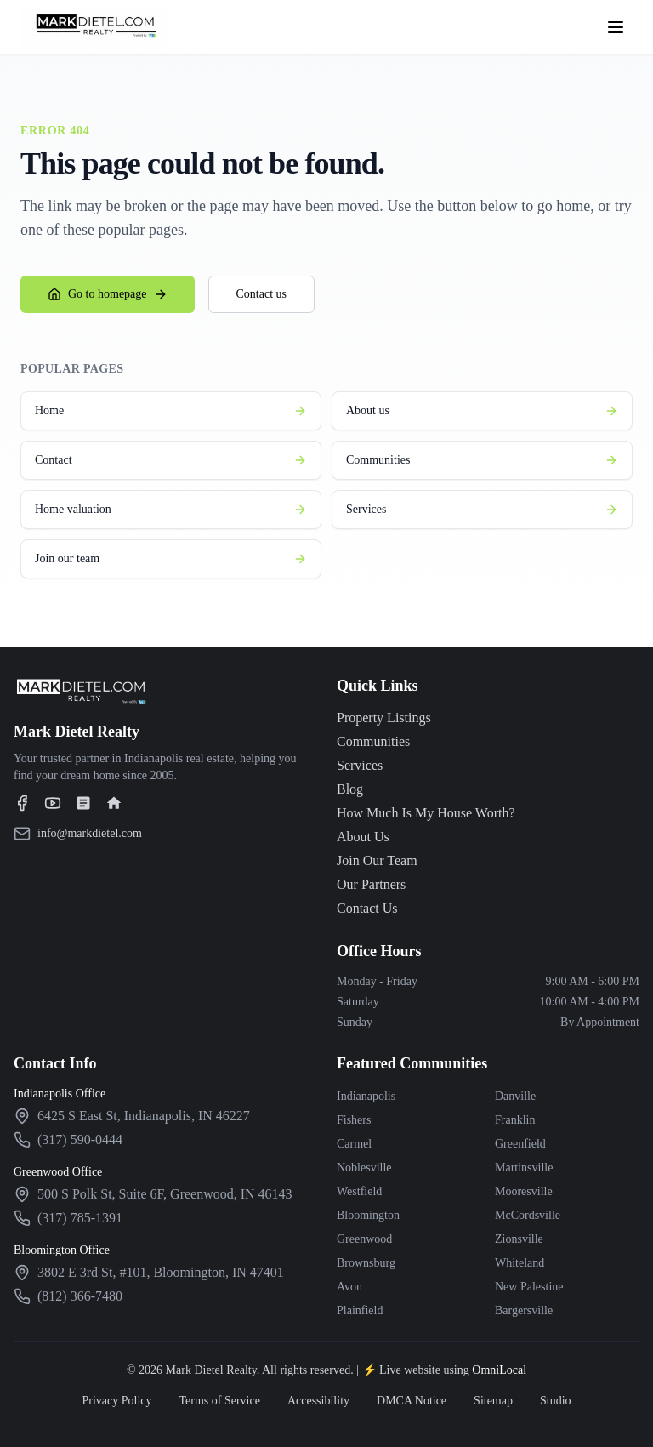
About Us (363, 836)
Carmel (354, 1143)
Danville (515, 1096)
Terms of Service (219, 1400)
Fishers (354, 1120)
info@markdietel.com (89, 833)
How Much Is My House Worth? (426, 813)
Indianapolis (366, 1096)
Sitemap (493, 1400)
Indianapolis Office (59, 1093)
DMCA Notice (411, 1400)
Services (482, 509)
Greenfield (520, 1143)
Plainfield (360, 1310)
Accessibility (318, 1400)
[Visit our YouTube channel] (52, 803)
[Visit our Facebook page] (22, 803)
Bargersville (524, 1310)
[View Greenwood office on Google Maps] (164, 1194)
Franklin (515, 1120)
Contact (171, 460)
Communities (482, 460)
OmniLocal (499, 1370)
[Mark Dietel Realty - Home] (94, 27)
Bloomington (368, 1215)
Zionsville (519, 1239)
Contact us (261, 294)
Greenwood (364, 1239)
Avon (349, 1286)
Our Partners (371, 884)
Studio (555, 1400)
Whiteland (519, 1262)
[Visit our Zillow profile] (83, 803)
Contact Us (367, 908)
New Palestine (529, 1286)
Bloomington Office (62, 1250)
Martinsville (524, 1167)
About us (482, 411)
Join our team (171, 559)
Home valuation (171, 509)
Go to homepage (108, 294)
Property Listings (384, 717)
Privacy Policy (116, 1400)
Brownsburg (366, 1262)
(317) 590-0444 (79, 1139)
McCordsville (527, 1215)
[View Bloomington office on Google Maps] (160, 1272)
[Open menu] (616, 27)
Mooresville (524, 1191)
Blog (350, 789)
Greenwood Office (58, 1171)
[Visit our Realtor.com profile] (113, 803)
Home (171, 411)
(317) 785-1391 (79, 1218)
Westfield (359, 1191)
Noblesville (364, 1167)
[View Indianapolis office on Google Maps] (143, 1116)
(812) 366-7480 (79, 1296)
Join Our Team (377, 860)
